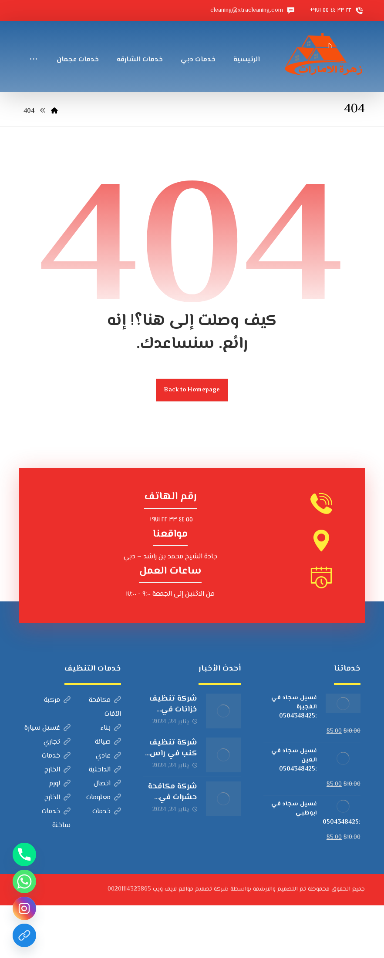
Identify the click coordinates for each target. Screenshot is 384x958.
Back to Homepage (192, 442)
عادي (108, 808)
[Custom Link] (24, 935)
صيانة (108, 794)
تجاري (57, 794)
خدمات (56, 808)
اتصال (107, 836)
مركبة (57, 753)
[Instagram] (24, 908)
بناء (111, 780)
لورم (60, 836)
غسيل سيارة (47, 780)
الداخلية (105, 822)
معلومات (103, 850)
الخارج (57, 822)
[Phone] (24, 854)
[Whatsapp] (24, 881)
